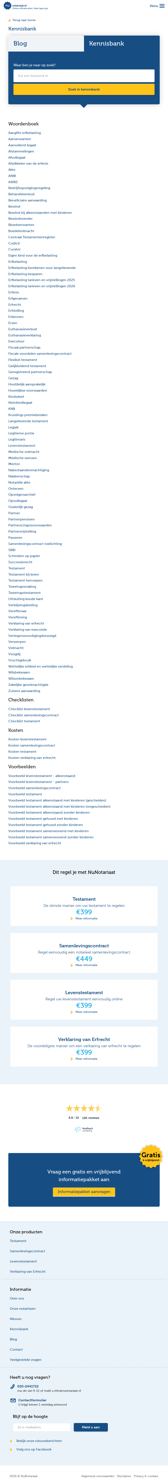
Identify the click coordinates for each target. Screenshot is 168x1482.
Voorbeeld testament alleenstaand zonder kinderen (49, 812)
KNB (11, 409)
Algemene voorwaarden (97, 1476)
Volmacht (16, 648)
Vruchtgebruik (19, 660)
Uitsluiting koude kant (25, 599)
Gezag (13, 378)
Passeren (15, 538)
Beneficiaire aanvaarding (27, 200)
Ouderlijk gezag (20, 507)
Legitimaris (16, 439)
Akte (11, 170)
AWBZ (13, 182)
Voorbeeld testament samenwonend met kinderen (48, 831)
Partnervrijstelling (22, 531)
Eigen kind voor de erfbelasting (32, 255)
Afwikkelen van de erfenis (28, 163)
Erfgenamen (18, 298)
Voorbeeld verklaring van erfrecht (34, 843)
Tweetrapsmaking (22, 586)
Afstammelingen (21, 151)
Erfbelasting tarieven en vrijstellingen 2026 (41, 286)
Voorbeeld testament (25, 794)
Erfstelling (16, 311)
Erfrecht (14, 305)
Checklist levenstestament (29, 709)
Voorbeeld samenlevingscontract (34, 788)
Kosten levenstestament (27, 739)
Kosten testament (22, 752)
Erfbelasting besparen (25, 274)
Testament (16, 568)
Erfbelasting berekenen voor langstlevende (42, 268)
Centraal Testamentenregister (31, 237)
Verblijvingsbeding (23, 605)
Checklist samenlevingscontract (33, 715)
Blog (13, 1339)
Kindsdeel (16, 397)
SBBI (12, 550)
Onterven (15, 489)
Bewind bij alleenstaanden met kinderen (40, 213)
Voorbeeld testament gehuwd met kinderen (43, 819)
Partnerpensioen (21, 519)
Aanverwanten (19, 139)
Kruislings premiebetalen (28, 415)
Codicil (14, 243)
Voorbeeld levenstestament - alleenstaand (41, 776)
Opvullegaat (17, 501)
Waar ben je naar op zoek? (34, 65)
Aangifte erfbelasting (24, 133)
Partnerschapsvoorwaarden (30, 525)
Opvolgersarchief (21, 495)
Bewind (14, 206)
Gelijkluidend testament (27, 366)
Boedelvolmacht (21, 231)
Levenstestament (21, 446)
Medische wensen (22, 458)
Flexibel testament (22, 360)
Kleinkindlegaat (20, 403)
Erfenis (13, 292)
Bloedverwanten (21, 225)
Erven (12, 323)
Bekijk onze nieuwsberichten (36, 1441)
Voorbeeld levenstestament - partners (38, 782)
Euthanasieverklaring (24, 335)
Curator (14, 249)
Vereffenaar (17, 611)
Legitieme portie (21, 433)
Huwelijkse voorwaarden (27, 390)
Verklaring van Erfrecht (28, 1271)
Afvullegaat (17, 157)
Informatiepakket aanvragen (84, 1191)
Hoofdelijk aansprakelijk (26, 384)
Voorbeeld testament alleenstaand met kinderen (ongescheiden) (59, 806)
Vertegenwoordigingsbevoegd (32, 636)
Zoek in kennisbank (84, 89)
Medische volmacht (23, 452)
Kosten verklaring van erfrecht (32, 758)
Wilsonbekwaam (21, 678)
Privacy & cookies (146, 1476)
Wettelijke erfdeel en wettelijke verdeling (40, 666)
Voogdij (14, 654)
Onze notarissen (23, 1309)
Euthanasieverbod (22, 329)
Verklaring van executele (27, 630)
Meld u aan (91, 1427)
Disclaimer (124, 1476)
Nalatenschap (19, 476)
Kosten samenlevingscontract (31, 745)
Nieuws (16, 1319)
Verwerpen (17, 642)
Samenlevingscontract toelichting (35, 544)
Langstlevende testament (28, 421)
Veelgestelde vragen (26, 1360)
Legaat (13, 427)
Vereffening (17, 617)
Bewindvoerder (20, 219)
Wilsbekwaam (19, 672)
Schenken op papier (24, 556)
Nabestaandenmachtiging (28, 470)
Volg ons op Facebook (30, 1449)
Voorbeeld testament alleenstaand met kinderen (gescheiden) (57, 800)
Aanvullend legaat (22, 145)
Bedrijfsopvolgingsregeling (29, 188)
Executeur (16, 341)
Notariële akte (19, 482)
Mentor (14, 464)
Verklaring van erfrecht (26, 623)
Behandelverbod (21, 194)
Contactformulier (32, 1400)
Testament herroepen (25, 580)
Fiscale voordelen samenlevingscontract (40, 354)
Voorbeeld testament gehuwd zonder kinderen (45, 825)
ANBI (12, 176)
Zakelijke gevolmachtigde (28, 685)
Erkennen (15, 317)
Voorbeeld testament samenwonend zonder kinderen (51, 837)
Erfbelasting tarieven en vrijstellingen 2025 (41, 280)
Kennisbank (19, 1329)
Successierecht (20, 562)
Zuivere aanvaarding (24, 691)
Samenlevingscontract (27, 1251)
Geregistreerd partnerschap (30, 372)
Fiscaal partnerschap (24, 347)
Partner (14, 513)
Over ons (17, 1298)
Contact (16, 1349)
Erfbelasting (17, 262)
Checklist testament (24, 721)
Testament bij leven (23, 574)
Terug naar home (22, 20)
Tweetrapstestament (24, 593)
